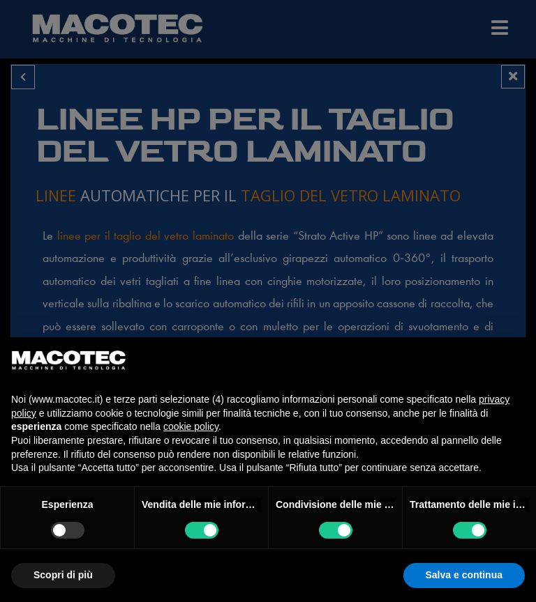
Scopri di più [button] (63, 574)
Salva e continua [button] (464, 574)
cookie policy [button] (190, 426)
